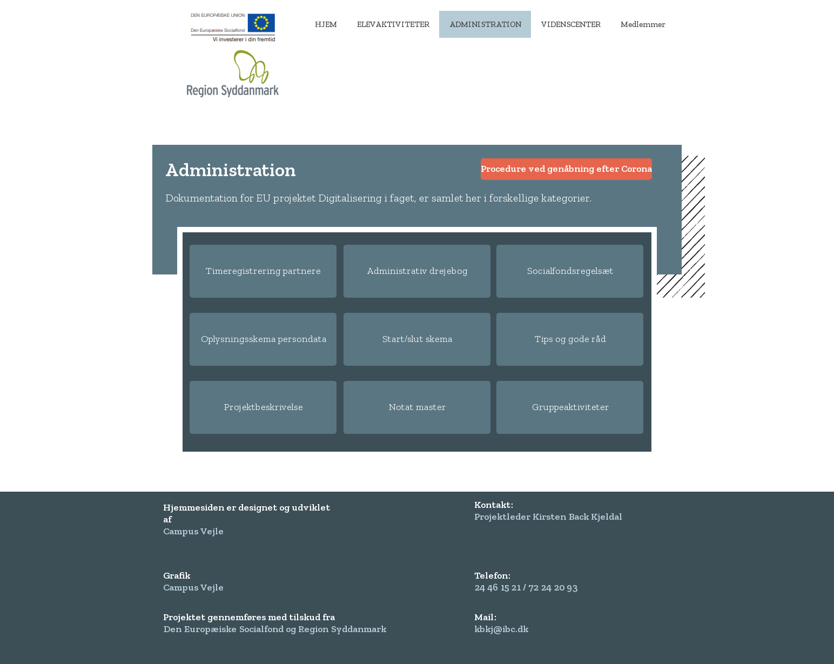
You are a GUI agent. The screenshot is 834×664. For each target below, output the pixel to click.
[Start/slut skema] (417, 339)
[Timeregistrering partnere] (263, 271)
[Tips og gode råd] (569, 339)
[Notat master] (417, 407)
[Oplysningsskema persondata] (263, 339)
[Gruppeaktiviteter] (569, 407)
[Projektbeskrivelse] (263, 407)
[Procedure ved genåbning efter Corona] (566, 169)
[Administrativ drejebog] (417, 271)
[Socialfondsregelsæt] (569, 271)
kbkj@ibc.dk (501, 629)
